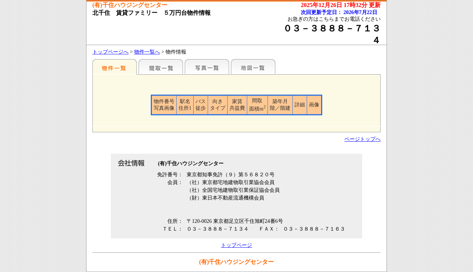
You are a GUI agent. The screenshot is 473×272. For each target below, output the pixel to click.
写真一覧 (207, 66)
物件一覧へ (147, 52)
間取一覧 (161, 66)
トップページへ (110, 52)
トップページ (236, 245)
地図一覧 (253, 66)
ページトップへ (362, 139)
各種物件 (114, 66)
